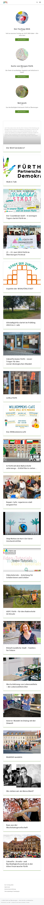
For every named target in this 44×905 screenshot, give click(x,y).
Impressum (7, 887)
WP (9, 902)
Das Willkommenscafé (16, 432)
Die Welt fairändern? (15, 148)
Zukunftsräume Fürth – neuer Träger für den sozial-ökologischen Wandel (19, 361)
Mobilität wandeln (14, 757)
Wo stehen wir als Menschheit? (20, 791)
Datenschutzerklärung (10, 889)
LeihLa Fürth (11, 398)
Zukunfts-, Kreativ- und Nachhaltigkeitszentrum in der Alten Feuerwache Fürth (19, 864)
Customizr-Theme (25, 902)
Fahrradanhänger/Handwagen (11, 891)
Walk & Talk (11, 182)
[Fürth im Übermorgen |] (5, 2)
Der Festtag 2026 (8, 884)
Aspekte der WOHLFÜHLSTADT (19, 288)
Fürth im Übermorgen (11, 900)
